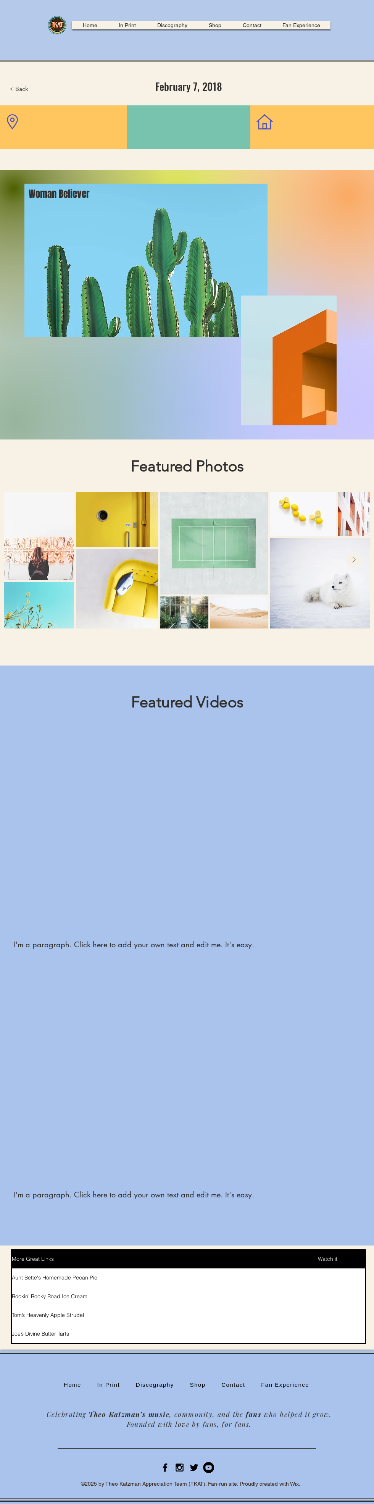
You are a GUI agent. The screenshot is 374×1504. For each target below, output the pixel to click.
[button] (35, 89)
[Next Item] (353, 560)
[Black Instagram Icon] (179, 1467)
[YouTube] (208, 1467)
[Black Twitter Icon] (194, 1467)
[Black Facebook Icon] (165, 1467)
